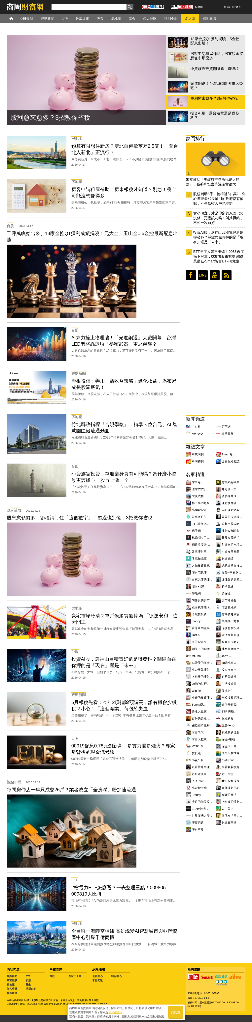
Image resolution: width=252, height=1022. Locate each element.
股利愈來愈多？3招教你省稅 (51, 117)
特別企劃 (31, 988)
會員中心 (97, 976)
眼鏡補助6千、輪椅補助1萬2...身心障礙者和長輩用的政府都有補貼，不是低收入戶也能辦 (219, 198)
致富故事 (12, 980)
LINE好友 (203, 275)
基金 (28, 984)
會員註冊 (229, 7)
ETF (28, 976)
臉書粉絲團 (191, 275)
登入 (238, 7)
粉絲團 (199, 7)
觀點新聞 (12, 976)
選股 (52, 976)
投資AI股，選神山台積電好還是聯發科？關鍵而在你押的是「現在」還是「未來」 (218, 237)
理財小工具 (74, 976)
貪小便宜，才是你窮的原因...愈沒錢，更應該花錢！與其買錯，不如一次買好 (218, 218)
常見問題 (97, 980)
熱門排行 (195, 138)
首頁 (15, 18)
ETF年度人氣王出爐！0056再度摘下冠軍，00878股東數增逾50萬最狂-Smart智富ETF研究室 (218, 256)
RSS (227, 275)
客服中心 (116, 976)
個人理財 (12, 988)
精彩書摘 (12, 992)
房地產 (11, 984)
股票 (28, 980)
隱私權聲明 (116, 1012)
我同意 (175, 1012)
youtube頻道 (215, 275)
